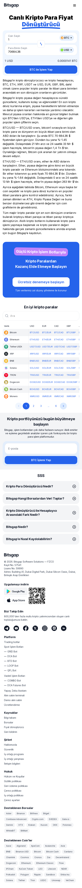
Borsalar (8, 722)
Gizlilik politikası (12, 781)
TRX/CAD (59, 375)
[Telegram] (6, 628)
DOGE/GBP (72, 382)
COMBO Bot (14, 680)
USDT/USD (35, 346)
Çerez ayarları (12, 800)
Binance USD (22, 851)
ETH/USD (34, 339)
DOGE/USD (35, 382)
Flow (61, 863)
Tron (32, 880)
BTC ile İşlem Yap (41, 69)
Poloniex (67, 825)
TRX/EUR (46, 375)
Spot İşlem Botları (13, 646)
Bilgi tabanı (10, 717)
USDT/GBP (72, 346)
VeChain (70, 880)
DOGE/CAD (59, 382)
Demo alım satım (13, 700)
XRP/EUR (46, 353)
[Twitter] (35, 628)
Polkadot (10, 874)
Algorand (21, 846)
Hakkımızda (10, 744)
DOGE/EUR (47, 382)
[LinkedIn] (63, 628)
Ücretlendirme (12, 704)
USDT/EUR (47, 346)
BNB (8, 851)
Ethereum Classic (45, 863)
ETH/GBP (71, 339)
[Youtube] (16, 628)
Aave (8, 846)
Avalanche (50, 846)
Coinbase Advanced (16, 819)
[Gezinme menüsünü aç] (74, 5)
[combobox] (41, 316)
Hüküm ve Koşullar (14, 776)
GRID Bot (12, 651)
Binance (21, 813)
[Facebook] (25, 628)
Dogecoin (11, 863)
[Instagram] (44, 628)
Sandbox (50, 874)
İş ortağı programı (14, 754)
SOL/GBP (71, 368)
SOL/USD (34, 368)
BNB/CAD (59, 361)
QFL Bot (11, 670)
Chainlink (10, 857)
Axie (63, 846)
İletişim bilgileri (12, 763)
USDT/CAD (59, 346)
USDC (43, 880)
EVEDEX (53, 819)
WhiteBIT (10, 830)
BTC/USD (34, 332)
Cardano (68, 851)
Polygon (24, 874)
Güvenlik (9, 749)
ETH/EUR (46, 339)
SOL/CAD (59, 368)
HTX (20, 825)
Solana (9, 880)
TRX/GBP (71, 375)
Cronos (38, 857)
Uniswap (56, 880)
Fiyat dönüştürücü (14, 727)
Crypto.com (38, 819)
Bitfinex (34, 813)
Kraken (31, 825)
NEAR (64, 869)
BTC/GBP (71, 332)
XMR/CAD (59, 396)
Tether (21, 880)
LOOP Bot (12, 665)
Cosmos (24, 857)
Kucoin (44, 825)
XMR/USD (34, 396)
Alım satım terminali (14, 695)
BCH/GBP (71, 389)
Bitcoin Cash (52, 851)
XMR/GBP (71, 396)
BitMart (24, 830)
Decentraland (62, 857)
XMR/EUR (47, 396)
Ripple (37, 874)
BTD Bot (12, 660)
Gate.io (65, 819)
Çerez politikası (12, 790)
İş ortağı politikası (13, 795)
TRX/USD (34, 375)
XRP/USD (34, 353)
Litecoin (52, 869)
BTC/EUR (46, 332)
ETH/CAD (59, 339)
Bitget (46, 813)
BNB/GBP (71, 361)
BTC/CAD (59, 332)
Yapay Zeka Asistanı (15, 690)
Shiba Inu (64, 874)
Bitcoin (37, 851)
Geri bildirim (10, 731)
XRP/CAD (58, 353)
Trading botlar (12, 642)
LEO (40, 869)
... (48, 405)
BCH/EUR (46, 389)
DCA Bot (12, 656)
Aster (8, 813)
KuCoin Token (26, 869)
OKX (55, 825)
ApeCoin (35, 846)
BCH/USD (34, 389)
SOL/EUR (46, 368)
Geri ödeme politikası (16, 785)
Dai (48, 857)
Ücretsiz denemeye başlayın (41, 282)
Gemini (9, 825)
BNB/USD (34, 361)
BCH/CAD (59, 389)
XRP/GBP (71, 353)
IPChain (10, 869)
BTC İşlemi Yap (41, 460)
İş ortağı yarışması (14, 758)
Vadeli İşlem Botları (14, 675)
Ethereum (26, 863)
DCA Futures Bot (16, 685)
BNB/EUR (46, 361)
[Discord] (54, 628)
